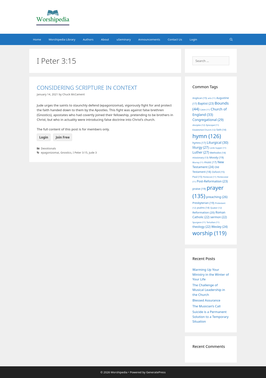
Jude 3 (93, 152)
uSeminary (124, 39)
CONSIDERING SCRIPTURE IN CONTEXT (87, 87)
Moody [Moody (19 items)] (216, 157)
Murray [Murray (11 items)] (197, 162)
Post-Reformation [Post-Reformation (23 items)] (212, 181)
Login (193, 39)
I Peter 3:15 (80, 152)
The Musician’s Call (206, 306)
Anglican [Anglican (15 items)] (199, 98)
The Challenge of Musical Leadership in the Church (208, 290)
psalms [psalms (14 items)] (203, 207)
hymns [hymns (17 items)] (199, 143)
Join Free (63, 137)
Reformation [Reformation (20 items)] (203, 212)
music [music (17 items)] (210, 162)
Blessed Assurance (206, 300)
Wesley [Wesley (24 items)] (219, 227)
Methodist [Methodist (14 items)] (218, 152)
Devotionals (48, 148)
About (105, 39)
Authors (88, 39)
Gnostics (66, 152)
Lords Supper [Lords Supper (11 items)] (218, 148)
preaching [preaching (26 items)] (217, 197)
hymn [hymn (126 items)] (206, 136)
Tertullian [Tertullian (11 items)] (213, 222)
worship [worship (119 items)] (209, 233)
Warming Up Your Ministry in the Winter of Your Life (210, 274)
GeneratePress (156, 372)
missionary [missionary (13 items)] (200, 157)
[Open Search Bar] (231, 39)
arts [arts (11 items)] (212, 98)
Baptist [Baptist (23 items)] (206, 103)
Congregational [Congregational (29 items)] (208, 119)
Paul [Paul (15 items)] (197, 176)
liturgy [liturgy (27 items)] (200, 147)
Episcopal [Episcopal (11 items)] (212, 125)
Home (37, 39)
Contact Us (175, 39)
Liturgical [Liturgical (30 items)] (217, 142)
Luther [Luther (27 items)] (200, 152)
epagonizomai (50, 152)
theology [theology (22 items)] (201, 227)
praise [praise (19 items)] (199, 189)
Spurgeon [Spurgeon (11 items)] (199, 222)
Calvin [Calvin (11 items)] (205, 109)
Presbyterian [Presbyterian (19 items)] (203, 203)
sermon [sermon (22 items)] (218, 217)
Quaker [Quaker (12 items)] (216, 207)
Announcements (149, 39)
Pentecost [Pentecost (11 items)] (209, 177)
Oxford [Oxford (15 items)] (218, 172)
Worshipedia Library (62, 39)
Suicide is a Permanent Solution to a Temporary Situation (210, 317)
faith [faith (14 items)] (221, 129)
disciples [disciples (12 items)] (198, 125)
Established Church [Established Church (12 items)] (204, 129)
